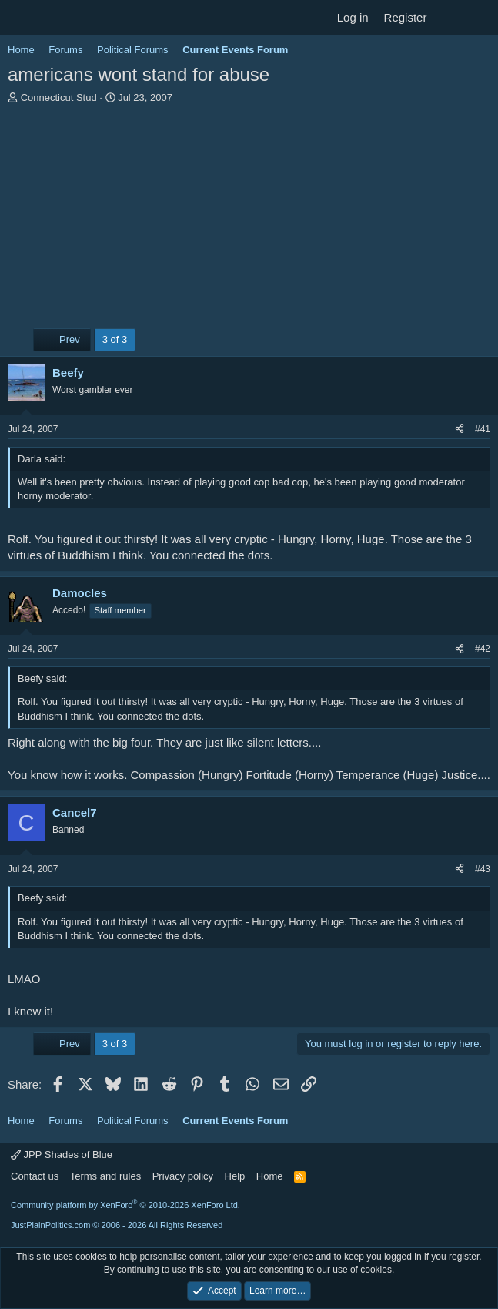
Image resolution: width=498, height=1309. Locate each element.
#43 (482, 869)
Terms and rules (105, 1176)
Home (269, 1176)
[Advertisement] (249, 220)
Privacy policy (182, 1176)
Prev (62, 339)
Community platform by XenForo (125, 1205)
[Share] (460, 429)
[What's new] (449, 17)
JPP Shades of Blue (61, 1154)
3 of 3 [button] (115, 339)
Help (235, 1176)
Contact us (34, 1176)
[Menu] (21, 17)
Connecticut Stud (59, 97)
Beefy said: (42, 678)
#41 (482, 429)
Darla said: (41, 459)
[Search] (480, 17)
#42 (482, 648)
